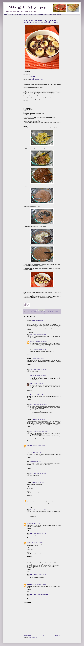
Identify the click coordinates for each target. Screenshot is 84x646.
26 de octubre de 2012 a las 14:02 (40, 404)
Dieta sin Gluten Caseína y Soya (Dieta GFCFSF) (49, 311)
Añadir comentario (27, 602)
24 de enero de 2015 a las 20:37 (37, 542)
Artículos (25, 14)
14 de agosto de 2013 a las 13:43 (37, 482)
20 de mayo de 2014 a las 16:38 (40, 509)
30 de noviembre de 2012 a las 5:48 (38, 419)
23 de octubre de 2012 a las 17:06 (36, 394)
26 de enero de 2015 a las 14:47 (37, 561)
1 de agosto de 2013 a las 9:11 (39, 383)
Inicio (5, 14)
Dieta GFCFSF (33, 76)
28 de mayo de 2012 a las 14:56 (40, 334)
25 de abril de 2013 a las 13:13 (35, 461)
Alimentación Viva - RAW (32, 311)
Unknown (32, 341)
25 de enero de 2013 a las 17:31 (41, 341)
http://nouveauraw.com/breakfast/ (53, 103)
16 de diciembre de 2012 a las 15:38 (41, 431)
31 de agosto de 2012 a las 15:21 (40, 369)
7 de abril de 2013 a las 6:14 (36, 452)
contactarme (50, 294)
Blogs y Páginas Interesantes (55, 14)
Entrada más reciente (28, 635)
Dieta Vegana (32, 78)
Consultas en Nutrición (42, 14)
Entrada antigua (57, 635)
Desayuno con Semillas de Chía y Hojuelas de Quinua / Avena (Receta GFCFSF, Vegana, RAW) (40, 21)
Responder (29, 329)
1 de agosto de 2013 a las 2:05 (40, 375)
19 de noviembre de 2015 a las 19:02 (39, 584)
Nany (31, 383)
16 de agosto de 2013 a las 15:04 (40, 491)
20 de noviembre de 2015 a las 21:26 (41, 594)
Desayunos (38, 311)
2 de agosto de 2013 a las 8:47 (40, 349)
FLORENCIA (29, 584)
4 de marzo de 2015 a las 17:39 (40, 552)
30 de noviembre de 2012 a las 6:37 (38, 445)
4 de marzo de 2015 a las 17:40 (40, 574)
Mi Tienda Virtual (32, 14)
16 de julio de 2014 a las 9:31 (36, 523)
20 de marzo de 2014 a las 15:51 (37, 500)
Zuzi (31, 334)
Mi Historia (10, 14)
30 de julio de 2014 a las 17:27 (40, 533)
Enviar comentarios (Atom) (34, 637)
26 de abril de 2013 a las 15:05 (40, 473)
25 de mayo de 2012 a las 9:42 (37, 320)
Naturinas (32, 375)
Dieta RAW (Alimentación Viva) (36, 79)
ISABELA (29, 445)
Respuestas (30, 332)
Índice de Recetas (18, 14)
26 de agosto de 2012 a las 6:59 (38, 358)
